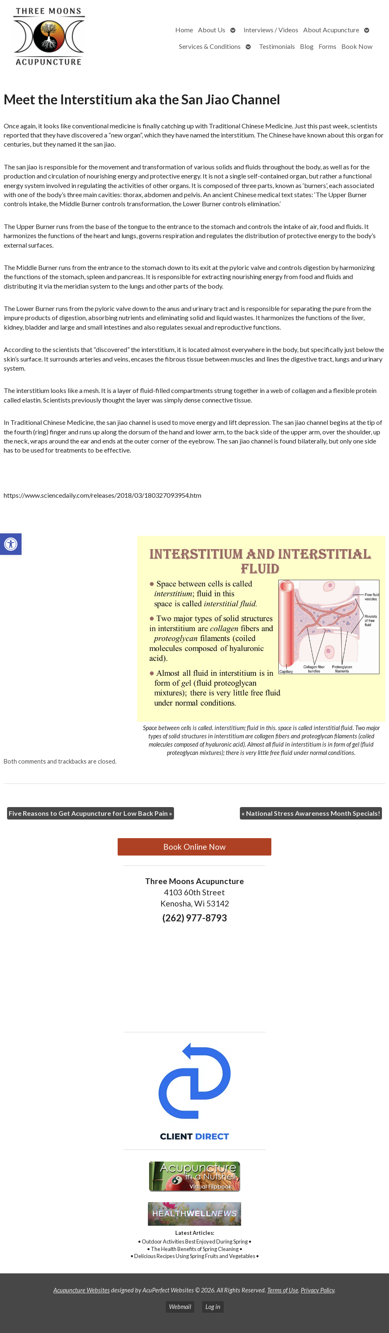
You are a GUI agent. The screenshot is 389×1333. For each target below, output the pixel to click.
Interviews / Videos (271, 30)
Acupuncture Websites (81, 1290)
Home (184, 30)
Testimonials (277, 46)
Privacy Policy (317, 1290)
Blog (307, 46)
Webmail (180, 1306)
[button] (11, 544)
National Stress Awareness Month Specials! (311, 813)
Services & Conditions (210, 46)
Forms (327, 46)
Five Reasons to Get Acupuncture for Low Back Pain (90, 813)
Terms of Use (282, 1290)
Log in (212, 1306)
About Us (211, 30)
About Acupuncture (331, 30)
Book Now (356, 46)
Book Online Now (194, 846)
